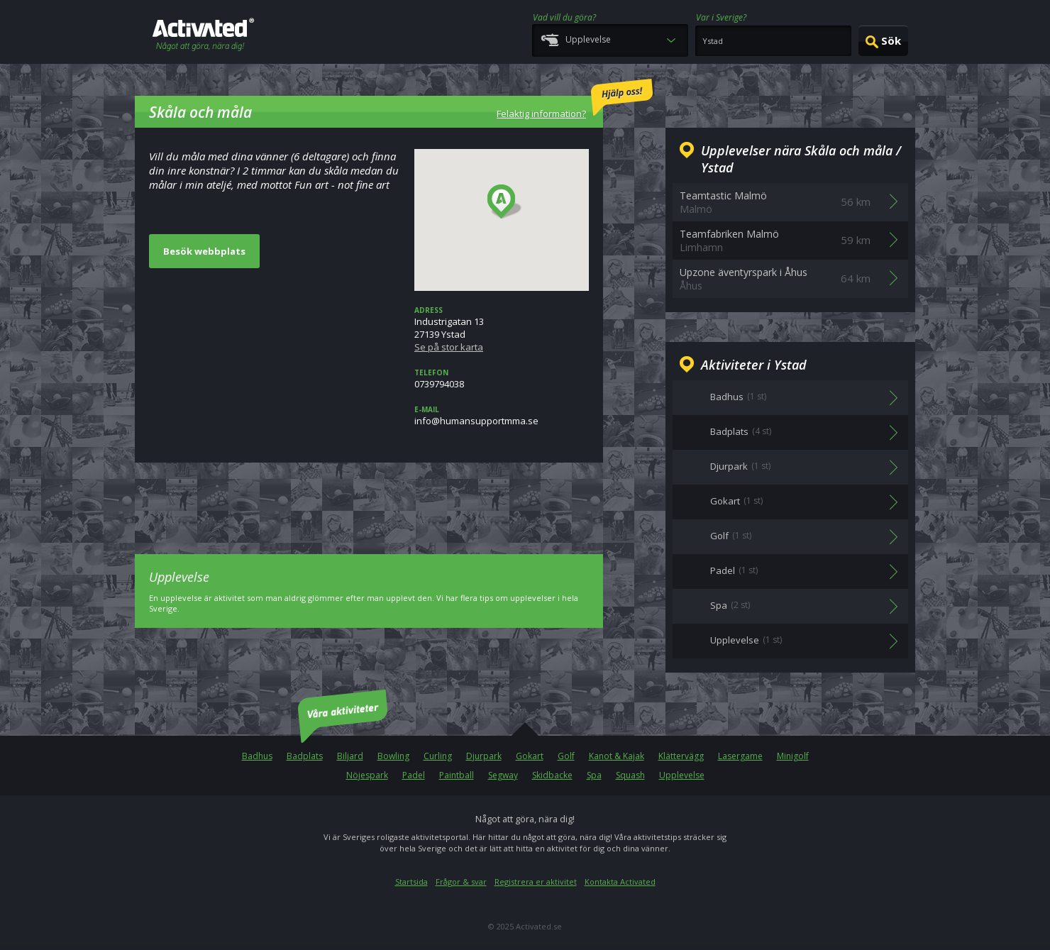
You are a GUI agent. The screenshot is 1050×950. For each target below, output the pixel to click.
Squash (630, 775)
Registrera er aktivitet (535, 881)
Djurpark (484, 756)
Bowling (393, 756)
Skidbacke (552, 775)
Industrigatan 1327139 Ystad (501, 329)
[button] (504, 202)
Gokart (529, 756)
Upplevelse (681, 775)
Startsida (411, 881)
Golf (566, 756)
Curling (438, 756)
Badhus (257, 756)
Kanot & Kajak (616, 756)
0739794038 (501, 379)
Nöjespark (367, 775)
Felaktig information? (575, 99)
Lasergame (740, 756)
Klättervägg (681, 756)
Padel (413, 775)
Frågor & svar (461, 881)
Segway (503, 775)
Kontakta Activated (620, 881)
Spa (594, 775)
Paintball (456, 775)
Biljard (350, 756)
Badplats (305, 756)
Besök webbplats (204, 251)
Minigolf (793, 756)
